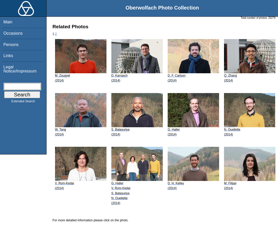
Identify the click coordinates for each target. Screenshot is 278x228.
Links (8, 55)
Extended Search (23, 102)
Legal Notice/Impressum (20, 69)
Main (7, 22)
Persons (11, 44)
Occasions (13, 33)
